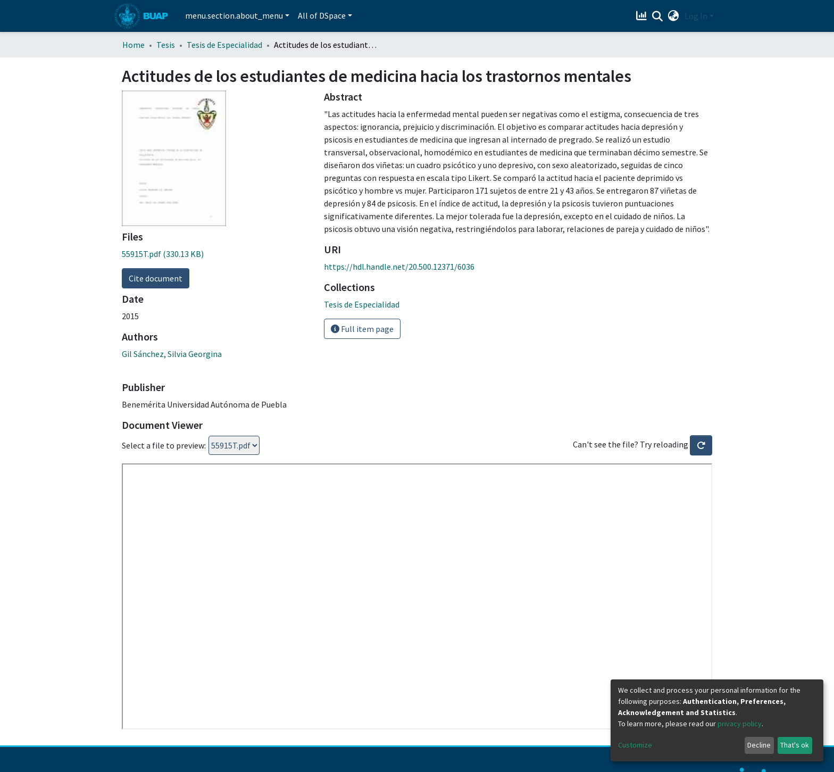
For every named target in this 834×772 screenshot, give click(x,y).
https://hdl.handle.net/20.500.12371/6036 (399, 266)
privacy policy (740, 723)
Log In (696, 16)
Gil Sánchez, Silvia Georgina (172, 353)
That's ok (794, 745)
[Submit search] (657, 16)
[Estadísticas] (642, 16)
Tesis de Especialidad (224, 44)
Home (133, 44)
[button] (673, 16)
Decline (759, 745)
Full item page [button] (362, 328)
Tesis (165, 44)
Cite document (155, 278)
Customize (635, 745)
